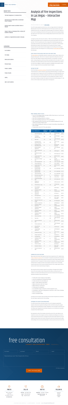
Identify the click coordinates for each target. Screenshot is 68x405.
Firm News (46, 25)
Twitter (59, 396)
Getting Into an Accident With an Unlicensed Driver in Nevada (14, 20)
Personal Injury (8, 64)
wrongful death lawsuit (57, 48)
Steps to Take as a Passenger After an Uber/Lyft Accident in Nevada (15, 31)
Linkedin (58, 394)
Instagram (59, 395)
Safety (6, 77)
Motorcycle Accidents (9, 59)
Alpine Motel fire (35, 55)
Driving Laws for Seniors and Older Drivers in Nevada (14, 26)
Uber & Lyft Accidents (9, 82)
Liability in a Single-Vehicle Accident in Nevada (14, 37)
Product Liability (8, 68)
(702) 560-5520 (54, 5)
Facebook (59, 392)
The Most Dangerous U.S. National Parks (13, 15)
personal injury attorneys (42, 70)
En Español (64, 4)
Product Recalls (8, 73)
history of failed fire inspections (37, 257)
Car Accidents (7, 50)
